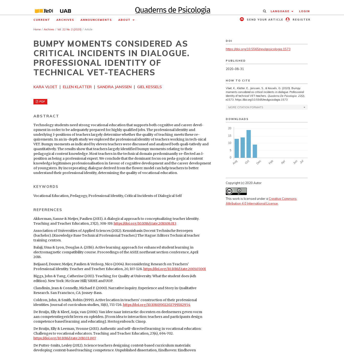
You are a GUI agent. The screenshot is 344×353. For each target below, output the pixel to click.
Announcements (96, 20)
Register (301, 19)
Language (281, 11)
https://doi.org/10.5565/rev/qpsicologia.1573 (258, 49)
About (125, 20)
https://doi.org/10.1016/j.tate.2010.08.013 (145, 223)
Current (41, 20)
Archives (65, 20)
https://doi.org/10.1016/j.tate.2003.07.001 (174, 269)
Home (37, 29)
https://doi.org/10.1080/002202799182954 (156, 305)
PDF (42, 101)
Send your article (264, 19)
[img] (172, 7)
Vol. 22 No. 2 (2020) (69, 29)
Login (304, 11)
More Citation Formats (245, 107)
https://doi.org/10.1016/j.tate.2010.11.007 (64, 338)
